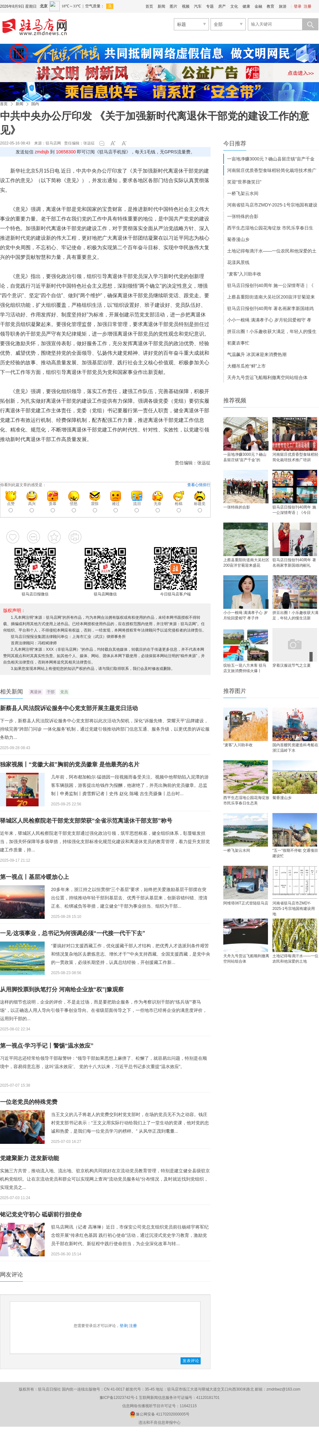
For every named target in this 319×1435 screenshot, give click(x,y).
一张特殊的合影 (242, 216)
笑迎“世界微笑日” (244, 181)
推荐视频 (234, 400)
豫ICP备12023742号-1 (119, 1397)
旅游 (282, 6)
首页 (149, 6)
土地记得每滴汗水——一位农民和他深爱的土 (271, 250)
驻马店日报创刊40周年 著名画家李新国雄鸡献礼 (294, 563)
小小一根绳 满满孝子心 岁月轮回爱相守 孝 (269, 319)
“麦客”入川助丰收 (244, 273)
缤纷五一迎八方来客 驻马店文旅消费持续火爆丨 (244, 668)
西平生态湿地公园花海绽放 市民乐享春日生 (270, 227)
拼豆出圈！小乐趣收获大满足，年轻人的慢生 (271, 331)
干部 (51, 692)
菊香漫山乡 (238, 239)
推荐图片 (234, 691)
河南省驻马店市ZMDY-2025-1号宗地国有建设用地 (293, 908)
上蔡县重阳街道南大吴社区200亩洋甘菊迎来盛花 (246, 563)
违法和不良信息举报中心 (159, 1422)
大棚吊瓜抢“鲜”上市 (246, 365)
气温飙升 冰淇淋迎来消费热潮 (256, 354)
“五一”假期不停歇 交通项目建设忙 (295, 853)
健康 (246, 6)
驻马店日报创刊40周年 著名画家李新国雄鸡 (270, 308)
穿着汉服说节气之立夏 (291, 665)
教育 (270, 6)
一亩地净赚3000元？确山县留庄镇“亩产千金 (271, 158)
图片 (173, 6)
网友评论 (11, 1274)
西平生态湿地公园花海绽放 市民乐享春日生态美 (246, 800)
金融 (258, 6)
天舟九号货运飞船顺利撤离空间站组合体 (267, 377)
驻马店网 (53, 143)
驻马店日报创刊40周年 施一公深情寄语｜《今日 (294, 510)
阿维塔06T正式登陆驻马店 (245, 903)
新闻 (161, 6)
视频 (185, 6)
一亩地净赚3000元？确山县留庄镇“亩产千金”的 (244, 457)
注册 (307, 6)
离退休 (35, 692)
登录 (297, 6)
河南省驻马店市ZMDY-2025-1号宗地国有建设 (272, 204)
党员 (64, 692)
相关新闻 (11, 691)
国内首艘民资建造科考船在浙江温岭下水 (295, 748)
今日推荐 (234, 143)
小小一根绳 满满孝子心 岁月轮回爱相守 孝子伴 (245, 615)
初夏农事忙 (238, 342)
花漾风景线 (238, 262)
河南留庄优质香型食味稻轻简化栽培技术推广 (271, 170)
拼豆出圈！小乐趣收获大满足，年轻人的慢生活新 (295, 615)
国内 (35, 104)
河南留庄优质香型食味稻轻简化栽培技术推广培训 (295, 457)
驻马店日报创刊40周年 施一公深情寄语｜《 (270, 285)
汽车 (198, 6)
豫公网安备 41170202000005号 (160, 1414)
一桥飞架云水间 (242, 193)
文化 (234, 6)
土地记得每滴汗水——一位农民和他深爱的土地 (295, 959)
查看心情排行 (198, 485)
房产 (222, 6)
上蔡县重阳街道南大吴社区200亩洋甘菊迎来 (271, 296)
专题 (210, 6)
